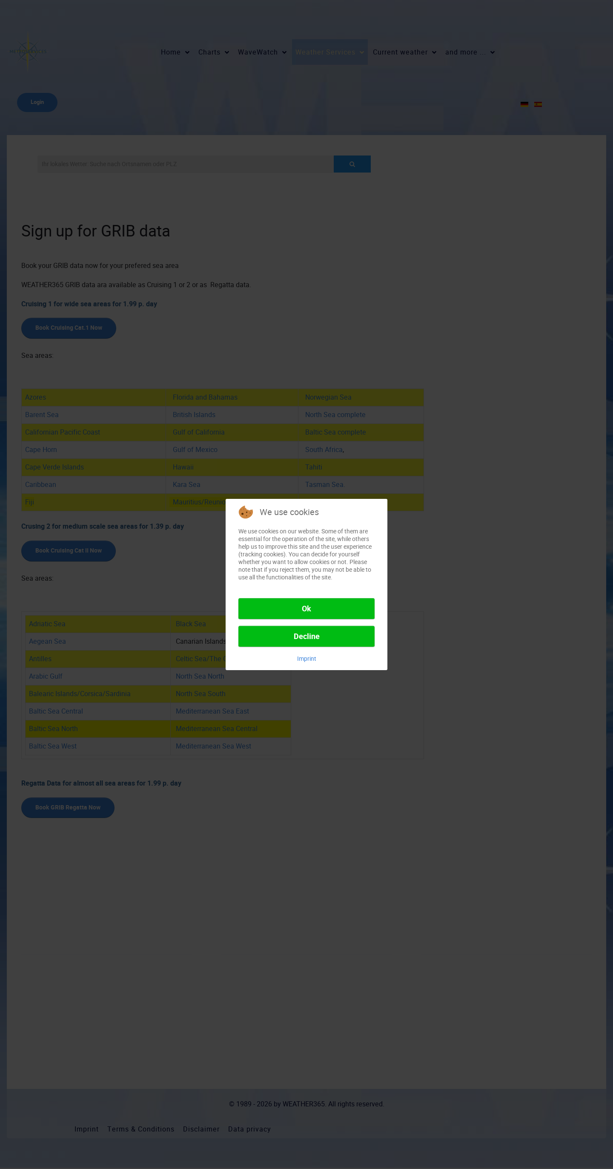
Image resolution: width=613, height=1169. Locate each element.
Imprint (306, 658)
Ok (306, 608)
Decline (307, 636)
